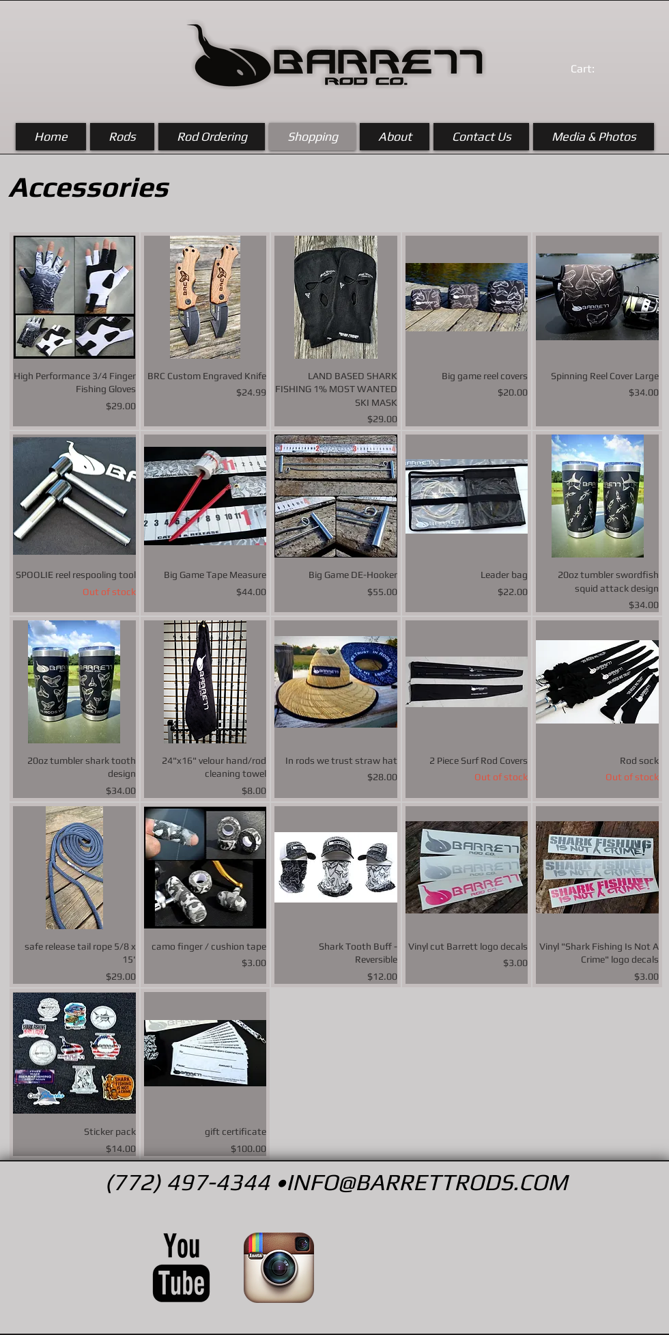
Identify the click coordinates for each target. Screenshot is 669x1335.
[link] (597, 68)
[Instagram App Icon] (279, 1268)
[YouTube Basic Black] (181, 1268)
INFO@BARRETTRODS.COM (426, 1181)
